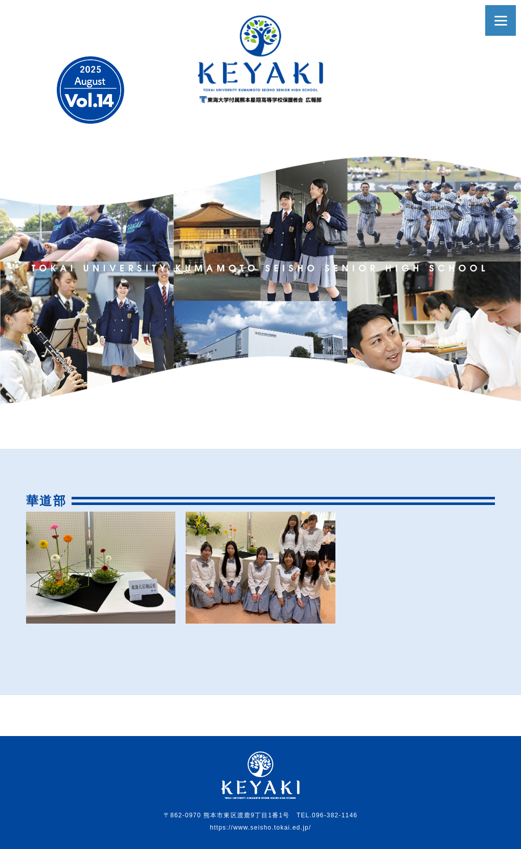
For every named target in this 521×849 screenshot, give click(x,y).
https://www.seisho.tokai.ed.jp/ (260, 827)
